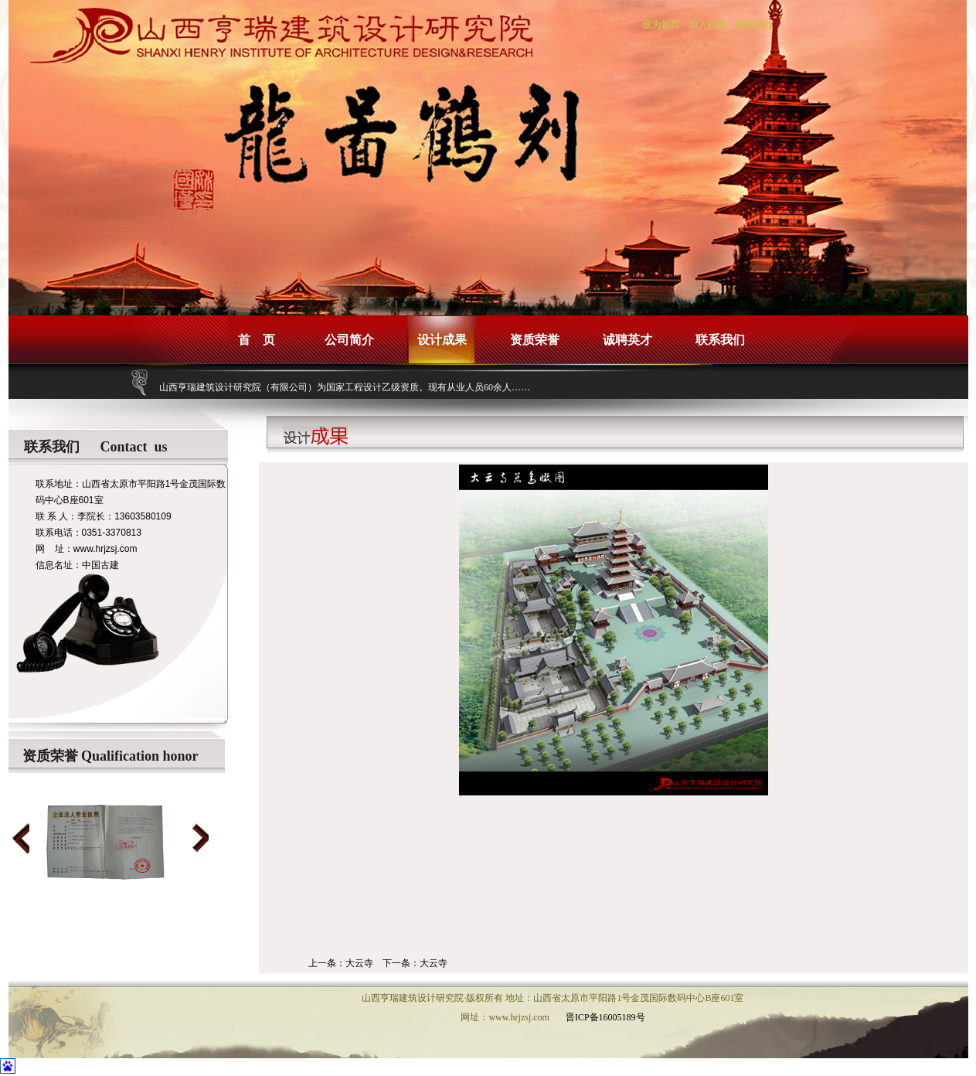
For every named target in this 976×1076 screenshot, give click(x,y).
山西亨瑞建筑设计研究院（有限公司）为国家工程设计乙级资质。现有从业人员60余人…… (344, 387)
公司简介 (349, 339)
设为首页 (660, 24)
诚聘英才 (627, 339)
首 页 (256, 339)
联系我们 (753, 24)
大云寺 (359, 963)
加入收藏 (707, 24)
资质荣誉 (534, 339)
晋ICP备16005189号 (605, 1017)
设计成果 (442, 339)
